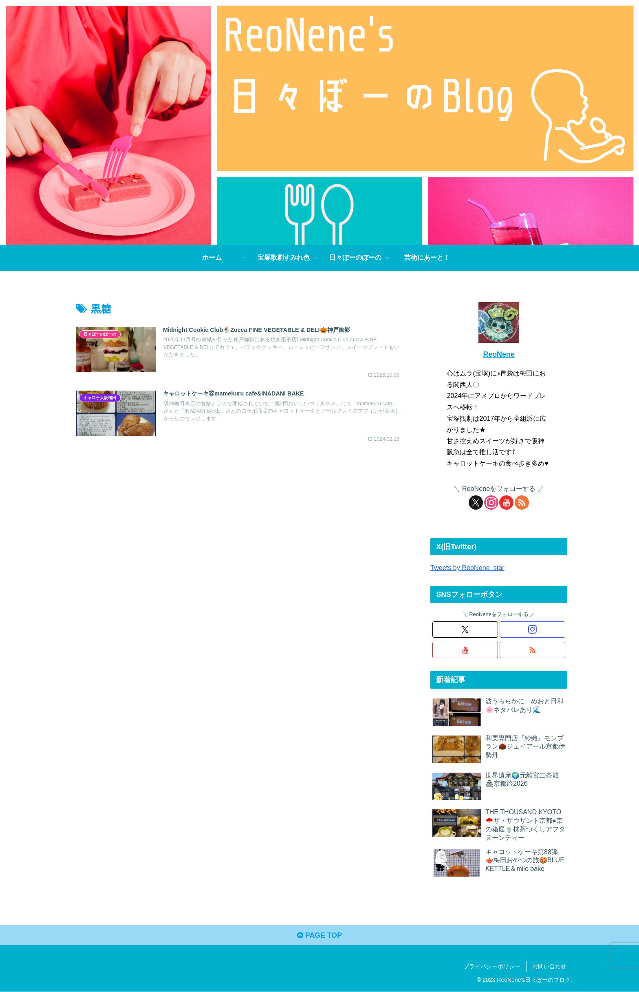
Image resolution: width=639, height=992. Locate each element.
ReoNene (498, 354)
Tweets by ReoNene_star (467, 567)
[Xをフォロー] (476, 502)
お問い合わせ (549, 966)
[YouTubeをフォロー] (506, 502)
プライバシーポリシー (491, 966)
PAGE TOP (319, 936)
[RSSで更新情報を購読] (522, 502)
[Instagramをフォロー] (491, 502)
